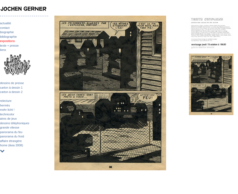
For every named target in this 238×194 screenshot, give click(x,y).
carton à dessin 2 (11, 91)
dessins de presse (12, 83)
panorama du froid (12, 136)
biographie (7, 32)
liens (3, 49)
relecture (6, 100)
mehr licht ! (7, 109)
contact (4, 27)
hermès (5, 105)
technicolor (7, 114)
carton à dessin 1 (11, 87)
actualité (5, 23)
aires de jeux (8, 118)
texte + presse (9, 45)
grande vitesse (9, 127)
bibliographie (8, 36)
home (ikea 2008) (11, 145)
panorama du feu (11, 132)
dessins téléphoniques (14, 123)
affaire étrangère (11, 141)
